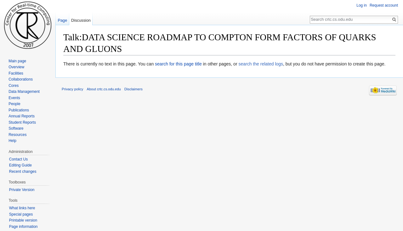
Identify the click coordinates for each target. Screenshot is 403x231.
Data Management (24, 91)
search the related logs (260, 63)
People (14, 104)
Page (62, 20)
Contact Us (18, 159)
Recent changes (23, 171)
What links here (22, 208)
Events (14, 98)
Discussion (81, 20)
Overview (16, 67)
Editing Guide (20, 165)
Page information (23, 226)
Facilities (16, 73)
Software (16, 128)
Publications (19, 110)
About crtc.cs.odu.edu (104, 89)
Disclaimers (133, 89)
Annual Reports (22, 116)
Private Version (22, 190)
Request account (384, 5)
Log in (361, 5)
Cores (14, 85)
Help (12, 140)
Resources (17, 134)
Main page (17, 61)
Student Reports (22, 122)
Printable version (23, 220)
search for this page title (178, 63)
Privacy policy (72, 89)
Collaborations (21, 79)
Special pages (21, 214)
